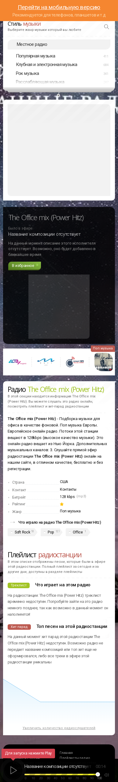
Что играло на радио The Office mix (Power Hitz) (59, 522)
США (64, 482)
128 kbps (67, 497)
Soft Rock (22, 532)
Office (78, 532)
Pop (50, 532)
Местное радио (32, 44)
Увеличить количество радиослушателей (59, 728)
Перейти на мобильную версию (59, 7)
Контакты (68, 489)
